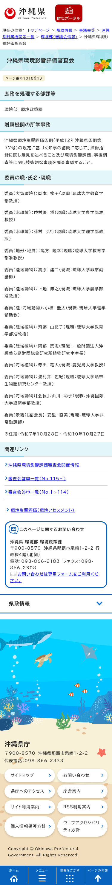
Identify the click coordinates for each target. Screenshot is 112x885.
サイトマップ (22, 775)
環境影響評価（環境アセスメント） (43, 510)
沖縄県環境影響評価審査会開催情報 (43, 465)
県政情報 (64, 30)
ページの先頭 (98, 870)
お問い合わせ (76, 775)
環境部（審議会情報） (59, 36)
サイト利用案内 (24, 807)
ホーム (14, 870)
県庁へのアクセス (27, 791)
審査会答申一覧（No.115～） (37, 479)
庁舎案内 (72, 791)
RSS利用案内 (77, 807)
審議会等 (87, 30)
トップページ (39, 30)
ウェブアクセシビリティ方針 (81, 826)
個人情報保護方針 (28, 826)
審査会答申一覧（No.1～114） (38, 492)
